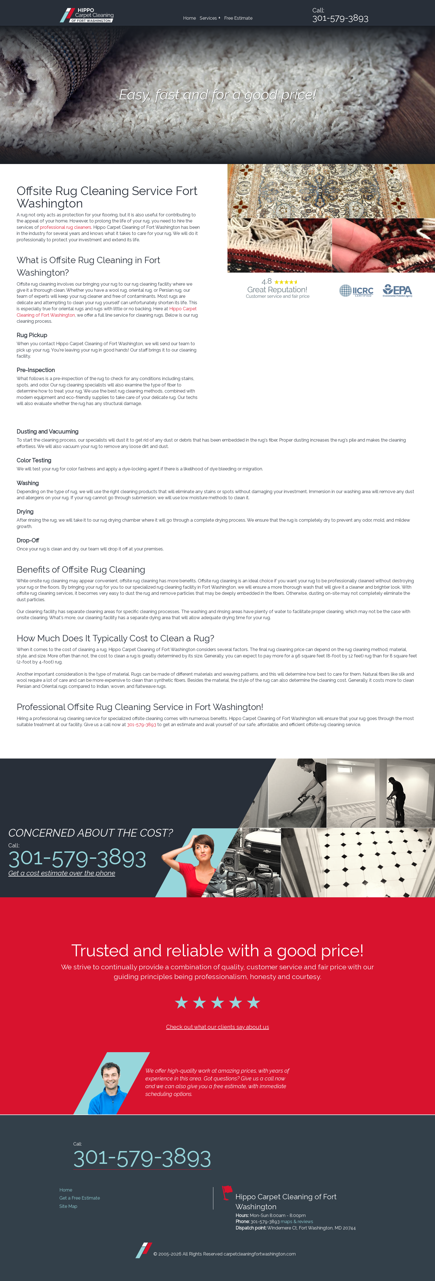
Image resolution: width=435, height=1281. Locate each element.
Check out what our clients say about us (217, 1027)
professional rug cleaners (65, 227)
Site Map (68, 1206)
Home (189, 18)
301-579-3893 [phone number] (340, 17)
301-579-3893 (141, 724)
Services (210, 18)
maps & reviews (297, 1221)
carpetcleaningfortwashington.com (260, 1254)
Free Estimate (238, 18)
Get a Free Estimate (79, 1198)
